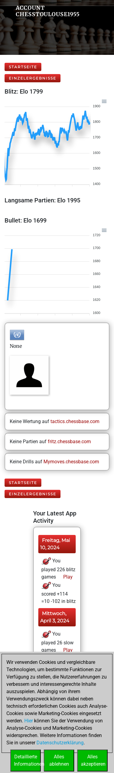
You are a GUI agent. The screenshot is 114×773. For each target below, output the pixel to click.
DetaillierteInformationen (27, 760)
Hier (28, 721)
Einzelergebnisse (32, 78)
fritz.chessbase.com (69, 441)
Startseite (23, 67)
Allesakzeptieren (93, 760)
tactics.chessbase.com (74, 421)
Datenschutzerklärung (60, 743)
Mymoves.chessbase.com (71, 462)
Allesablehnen (59, 760)
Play (67, 577)
